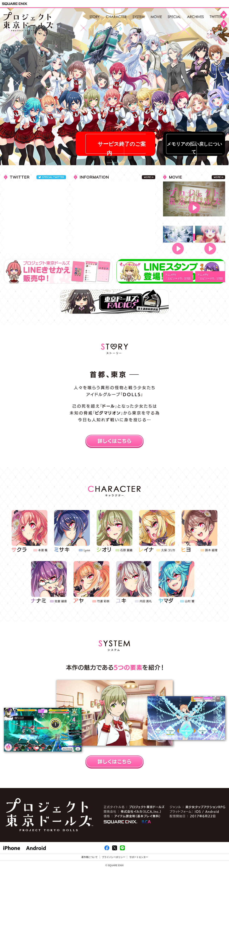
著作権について (89, 857)
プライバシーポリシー (113, 857)
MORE (217, 177)
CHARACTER (116, 17)
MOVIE (156, 17)
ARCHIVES (195, 17)
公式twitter (217, 17)
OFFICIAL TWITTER (53, 177)
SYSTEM (139, 17)
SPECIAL (174, 17)
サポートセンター (138, 857)
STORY (94, 17)
